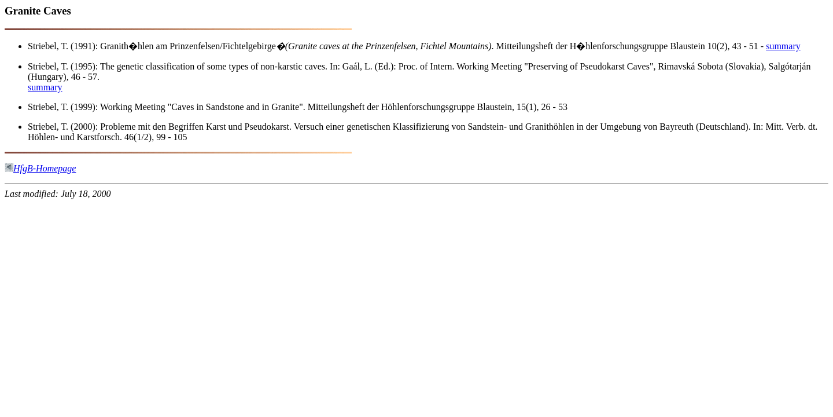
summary (783, 46)
